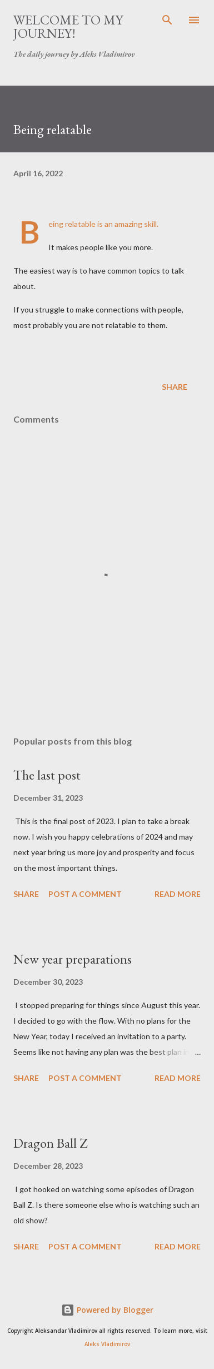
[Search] (167, 20)
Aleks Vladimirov (107, 1344)
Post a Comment (85, 894)
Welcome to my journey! (68, 26)
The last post (47, 774)
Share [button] (174, 386)
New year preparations (72, 959)
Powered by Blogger (107, 1309)
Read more (178, 894)
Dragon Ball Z (50, 1143)
